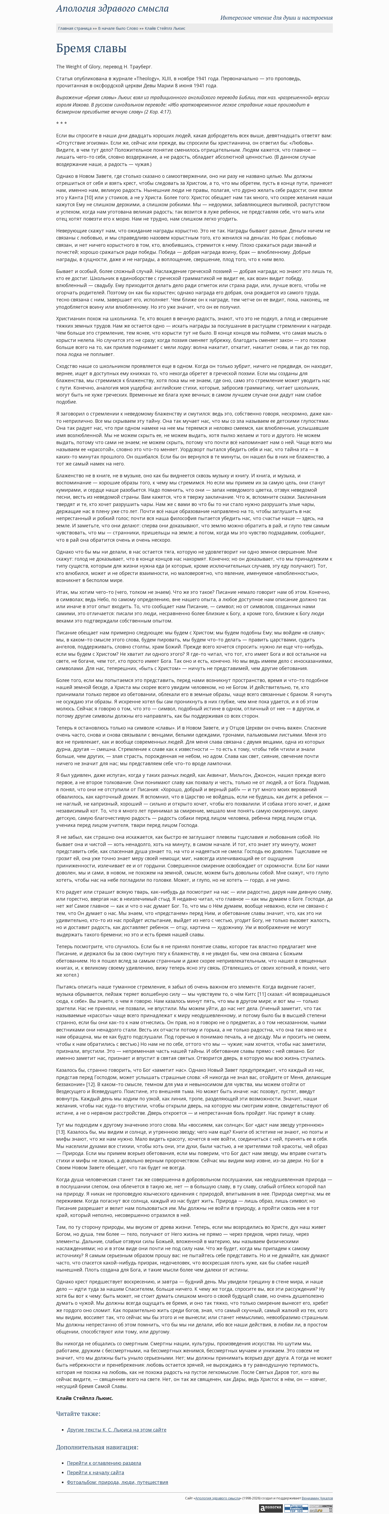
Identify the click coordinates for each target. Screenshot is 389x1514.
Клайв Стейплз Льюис (165, 28)
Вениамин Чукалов (317, 1498)
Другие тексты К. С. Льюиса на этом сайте (116, 1429)
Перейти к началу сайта (95, 1472)
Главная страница (75, 28)
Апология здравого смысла (112, 8)
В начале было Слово (118, 28)
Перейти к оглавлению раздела (104, 1463)
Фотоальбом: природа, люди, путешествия (117, 1482)
